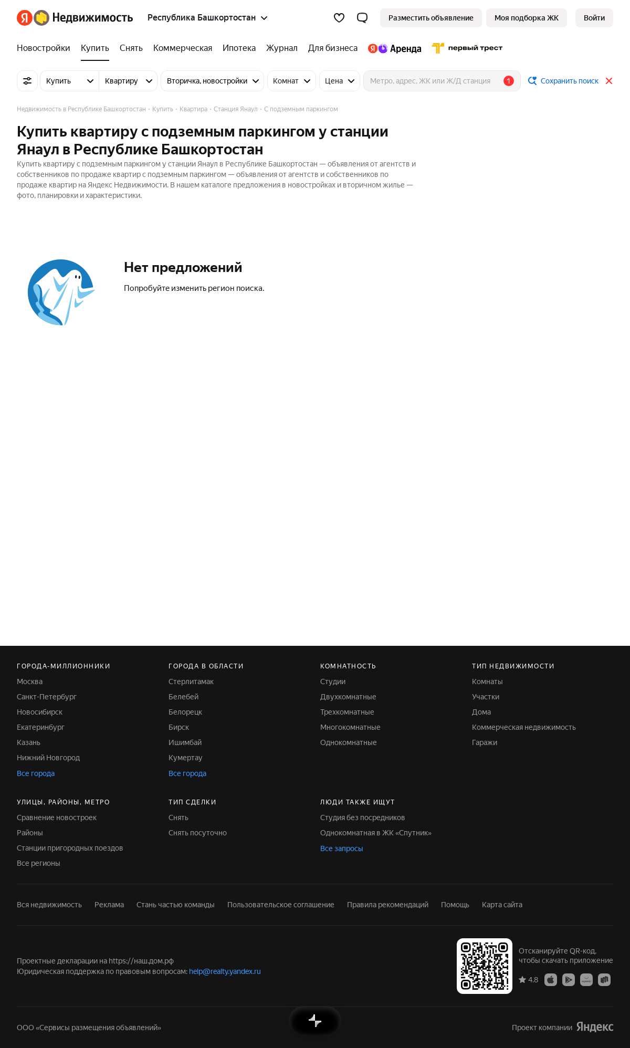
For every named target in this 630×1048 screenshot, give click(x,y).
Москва (30, 681)
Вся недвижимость (49, 904)
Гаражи (484, 742)
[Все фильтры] (27, 80)
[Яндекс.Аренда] (394, 48)
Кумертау (186, 757)
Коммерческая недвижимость (524, 727)
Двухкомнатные (348, 697)
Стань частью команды (175, 904)
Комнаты (487, 681)
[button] (362, 17)
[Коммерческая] (182, 48)
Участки (485, 697)
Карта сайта (502, 904)
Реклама (109, 904)
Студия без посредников (362, 817)
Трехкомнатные (347, 712)
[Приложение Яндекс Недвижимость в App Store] (550, 979)
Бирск (179, 727)
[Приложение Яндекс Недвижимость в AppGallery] (586, 979)
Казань (28, 742)
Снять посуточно (198, 833)
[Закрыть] (609, 81)
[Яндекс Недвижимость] (83, 18)
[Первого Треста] (464, 48)
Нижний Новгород (48, 757)
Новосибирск (39, 712)
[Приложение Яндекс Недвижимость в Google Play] (568, 979)
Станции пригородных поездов (70, 848)
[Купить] (95, 48)
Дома (481, 712)
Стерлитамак (191, 681)
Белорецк (185, 712)
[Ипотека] (239, 48)
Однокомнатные (348, 742)
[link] (594, 17)
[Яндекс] (25, 18)
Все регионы (38, 863)
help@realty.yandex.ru (225, 971)
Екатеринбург (41, 727)
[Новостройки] (46, 48)
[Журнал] (282, 48)
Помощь (455, 904)
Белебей (183, 697)
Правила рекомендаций (387, 904)
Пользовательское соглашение (280, 904)
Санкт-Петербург (47, 697)
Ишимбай (185, 742)
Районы (30, 833)
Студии (332, 681)
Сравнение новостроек (57, 817)
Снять (178, 817)
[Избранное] (339, 17)
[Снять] (131, 48)
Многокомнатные (350, 727)
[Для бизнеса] (333, 48)
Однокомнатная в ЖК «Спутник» (376, 833)
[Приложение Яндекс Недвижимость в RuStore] (604, 979)
